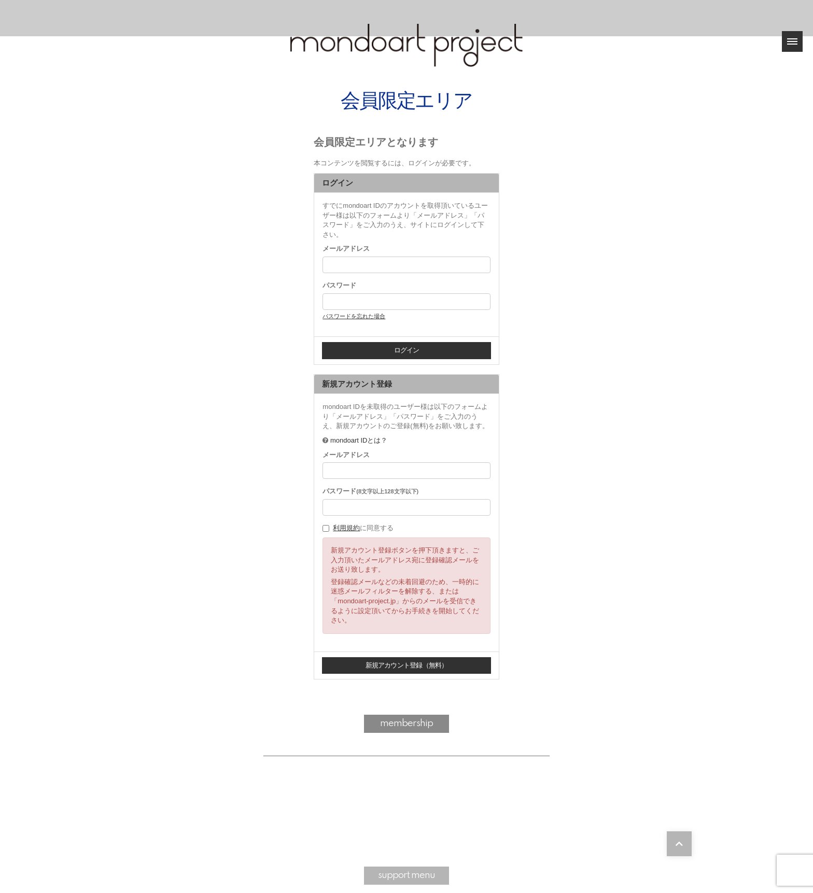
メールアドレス (346, 248)
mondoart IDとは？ (359, 440)
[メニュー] (792, 41)
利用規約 (346, 528)
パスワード (339, 285)
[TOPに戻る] (679, 843)
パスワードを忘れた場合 (354, 316)
